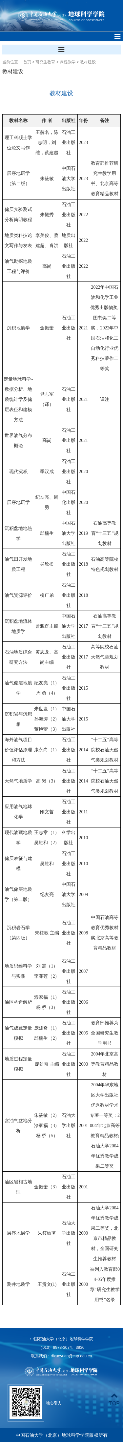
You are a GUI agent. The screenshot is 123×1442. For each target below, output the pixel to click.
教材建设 (88, 62)
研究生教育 (45, 62)
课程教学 (67, 62)
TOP (114, 1399)
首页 (27, 62)
